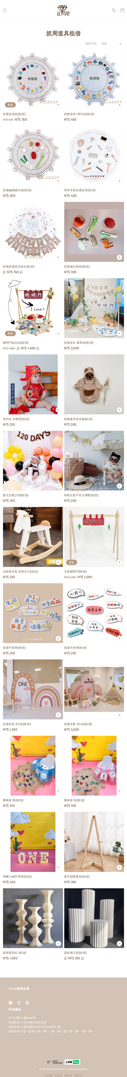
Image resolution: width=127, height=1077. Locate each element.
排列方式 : (92, 43)
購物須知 (78, 1075)
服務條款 (49, 1075)
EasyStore (83, 1069)
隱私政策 (59, 1075)
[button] (5, 10)
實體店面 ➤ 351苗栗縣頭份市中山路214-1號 (34, 1026)
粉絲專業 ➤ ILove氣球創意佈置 (27, 1022)
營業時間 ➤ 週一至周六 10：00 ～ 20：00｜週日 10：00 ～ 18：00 (50, 1031)
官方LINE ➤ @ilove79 (21, 1017)
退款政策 (68, 1075)
